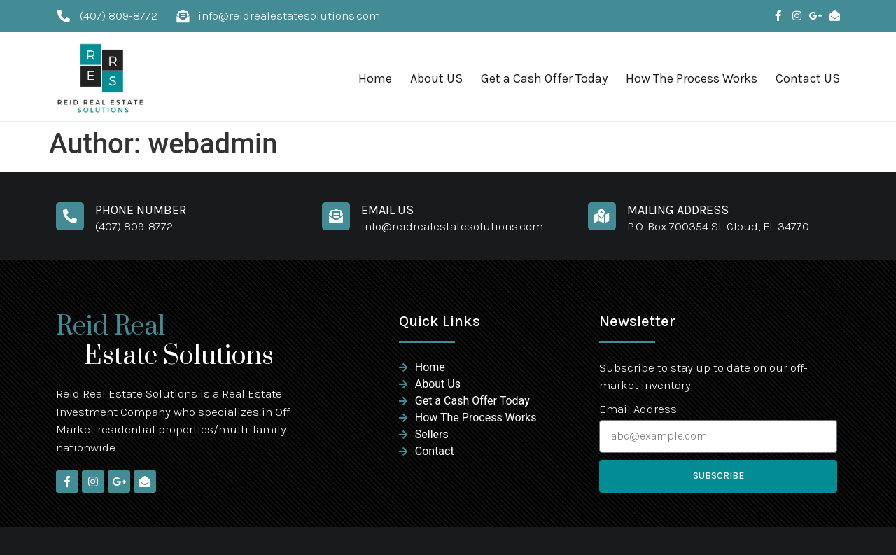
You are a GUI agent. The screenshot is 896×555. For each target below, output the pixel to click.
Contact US (808, 78)
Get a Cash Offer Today (544, 78)
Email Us (387, 210)
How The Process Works (691, 78)
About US (436, 78)
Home (375, 78)
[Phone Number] (70, 216)
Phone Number (140, 210)
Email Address (638, 409)
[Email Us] (336, 216)
